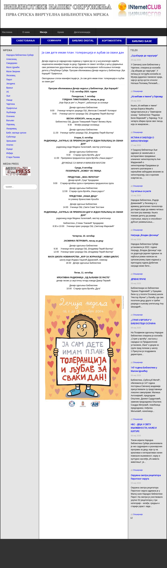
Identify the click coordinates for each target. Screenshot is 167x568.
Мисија (43, 32)
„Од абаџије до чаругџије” (144, 55)
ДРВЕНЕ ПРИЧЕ (138, 279)
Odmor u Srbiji (137, 534)
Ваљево (10, 120)
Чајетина (10, 104)
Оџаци (9, 149)
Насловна (7, 32)
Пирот (9, 79)
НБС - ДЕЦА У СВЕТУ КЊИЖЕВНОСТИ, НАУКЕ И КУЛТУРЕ (144, 428)
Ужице (9, 100)
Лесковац (10, 75)
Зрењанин (11, 141)
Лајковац (10, 124)
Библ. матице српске (16, 133)
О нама (26, 32)
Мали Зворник (13, 71)
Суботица (11, 137)
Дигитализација (82, 32)
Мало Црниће (12, 67)
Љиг (8, 96)
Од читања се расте (141, 191)
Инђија (9, 153)
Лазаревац (11, 128)
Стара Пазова (13, 157)
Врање (9, 88)
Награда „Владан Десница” (145, 235)
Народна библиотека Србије (20, 55)
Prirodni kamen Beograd (141, 531)
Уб (7, 92)
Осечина (10, 116)
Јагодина (10, 83)
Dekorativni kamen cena (141, 527)
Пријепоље (11, 108)
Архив (60, 32)
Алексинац (11, 59)
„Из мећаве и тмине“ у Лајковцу (147, 96)
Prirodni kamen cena (139, 524)
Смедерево (11, 63)
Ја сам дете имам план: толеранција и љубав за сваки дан (83, 52)
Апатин (9, 145)
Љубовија (11, 112)
